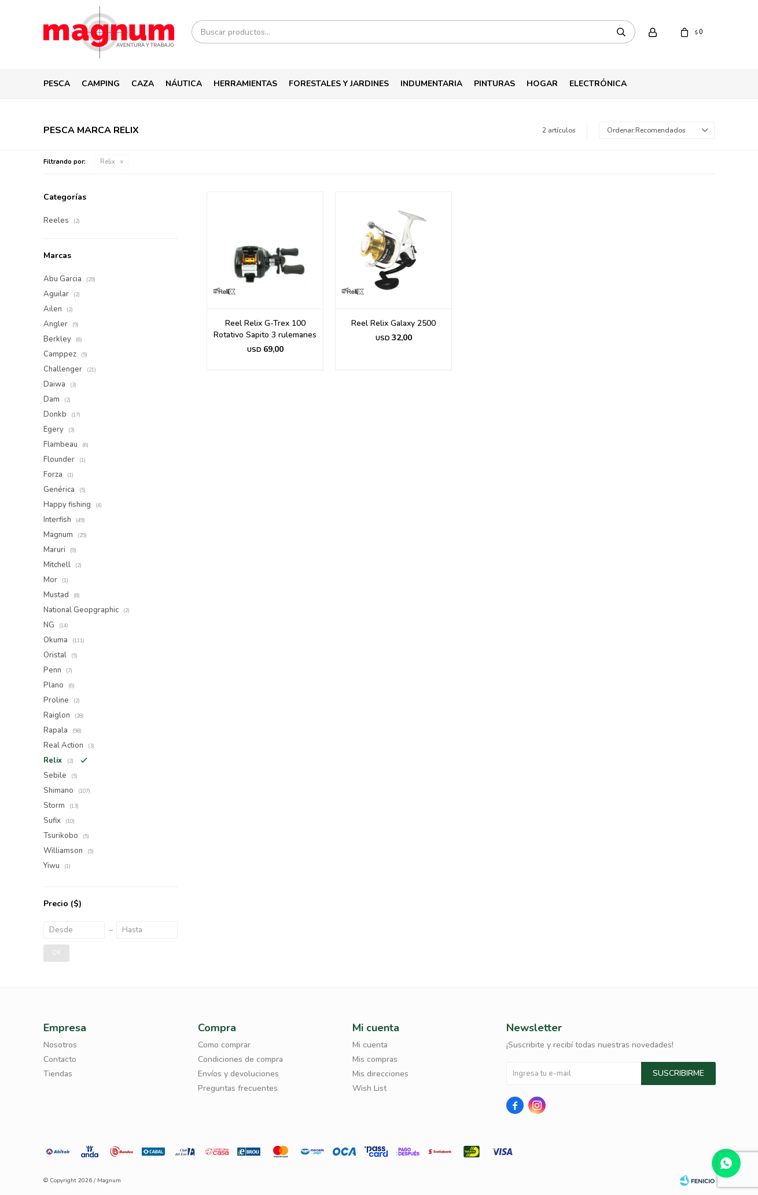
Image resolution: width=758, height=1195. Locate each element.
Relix (107, 161)
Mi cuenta (370, 1044)
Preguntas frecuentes (238, 1088)
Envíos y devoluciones (238, 1073)
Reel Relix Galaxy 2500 (393, 323)
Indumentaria (431, 83)
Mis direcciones (380, 1073)
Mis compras (375, 1059)
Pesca (56, 83)
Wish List (369, 1088)
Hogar (542, 83)
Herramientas (245, 83)
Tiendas (57, 1073)
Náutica (183, 83)
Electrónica (598, 83)
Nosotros (60, 1044)
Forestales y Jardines (339, 83)
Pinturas (494, 83)
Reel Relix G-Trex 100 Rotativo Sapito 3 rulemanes (265, 329)
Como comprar (224, 1044)
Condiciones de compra (240, 1059)
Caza (142, 83)
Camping (101, 83)
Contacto (59, 1059)
